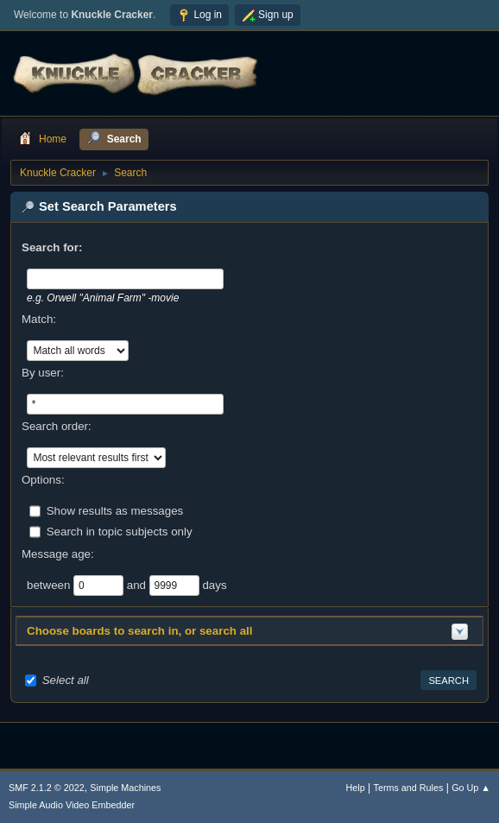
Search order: (57, 426)
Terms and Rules (409, 787)
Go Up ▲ (471, 787)
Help (355, 787)
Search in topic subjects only (120, 530)
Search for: (52, 247)
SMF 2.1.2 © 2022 (47, 787)
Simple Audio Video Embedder (72, 805)
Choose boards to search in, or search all (139, 630)
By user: (43, 372)
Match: (39, 319)
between (50, 584)
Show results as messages (115, 509)
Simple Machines (125, 787)
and (138, 584)
